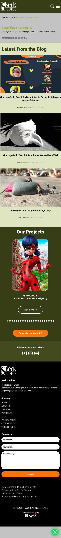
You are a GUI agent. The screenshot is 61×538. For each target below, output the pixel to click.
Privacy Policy (8, 420)
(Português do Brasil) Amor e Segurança (30, 210)
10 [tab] (27, 321)
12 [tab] (31, 321)
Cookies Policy (8, 423)
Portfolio (6, 413)
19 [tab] (47, 321)
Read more (30, 309)
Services (5, 409)
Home (4, 402)
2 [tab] (10, 321)
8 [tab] (23, 321)
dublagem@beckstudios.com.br (18, 496)
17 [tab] (42, 321)
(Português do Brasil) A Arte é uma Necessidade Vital (30, 155)
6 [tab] (18, 321)
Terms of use (8, 427)
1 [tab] (8, 321)
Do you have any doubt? (30, 333)
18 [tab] (44, 321)
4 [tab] (14, 321)
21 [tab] (51, 321)
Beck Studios (7, 18)
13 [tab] (34, 321)
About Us (5, 406)
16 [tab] (40, 321)
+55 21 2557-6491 (14, 493)
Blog (3, 417)
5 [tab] (16, 321)
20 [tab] (49, 321)
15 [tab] (38, 321)
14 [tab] (36, 321)
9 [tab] (25, 321)
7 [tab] (21, 321)
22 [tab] (53, 321)
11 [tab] (29, 321)
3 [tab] (12, 321)
